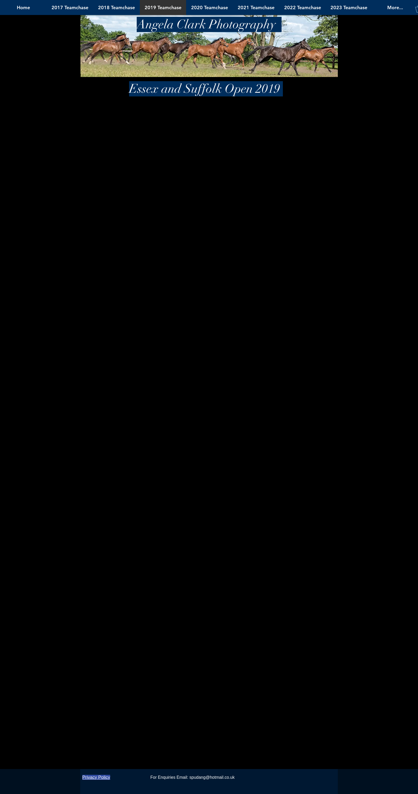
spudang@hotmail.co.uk (212, 777)
